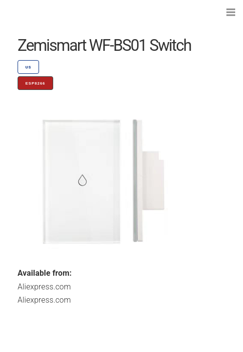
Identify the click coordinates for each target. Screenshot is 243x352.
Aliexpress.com (44, 286)
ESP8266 (35, 83)
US (28, 67)
